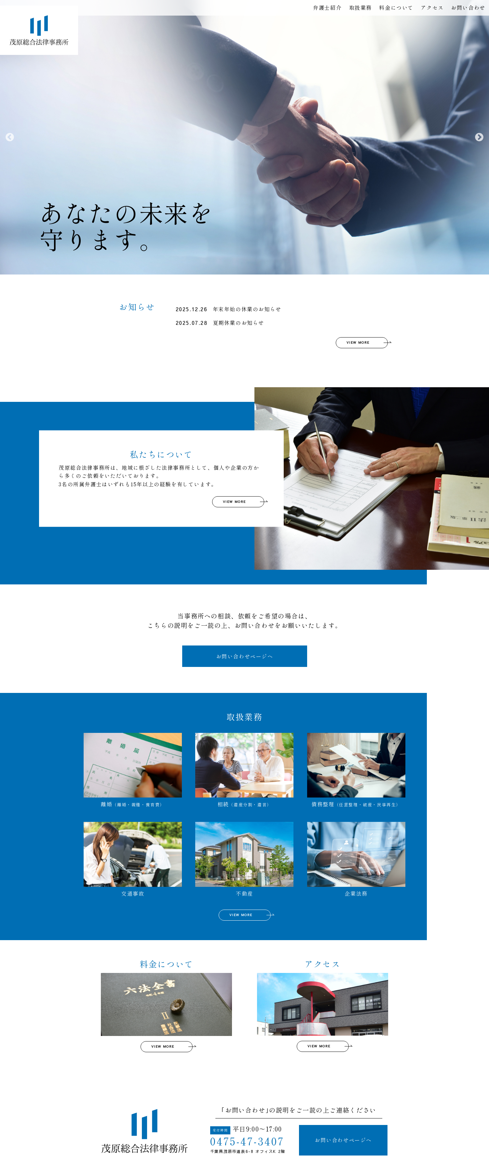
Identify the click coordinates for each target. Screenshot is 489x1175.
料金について (396, 7)
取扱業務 (360, 7)
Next (479, 137)
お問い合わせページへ (244, 656)
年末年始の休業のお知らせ (228, 309)
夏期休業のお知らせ (220, 323)
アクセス (432, 7)
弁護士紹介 (327, 7)
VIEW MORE (358, 342)
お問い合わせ (468, 7)
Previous (10, 137)
